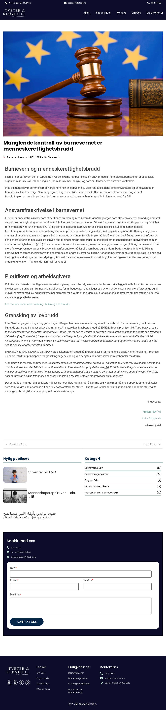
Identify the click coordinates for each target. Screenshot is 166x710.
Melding (15, 594)
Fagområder (103, 12)
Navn (13, 567)
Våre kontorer (155, 12)
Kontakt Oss (43, 683)
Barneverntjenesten (78, 678)
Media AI (92, 703)
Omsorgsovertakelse (78, 683)
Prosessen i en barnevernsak (75, 691)
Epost (14, 580)
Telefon (88, 580)
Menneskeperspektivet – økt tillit (51, 494)
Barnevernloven (15, 157)
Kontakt (121, 12)
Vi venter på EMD (42, 472)
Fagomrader (43, 678)
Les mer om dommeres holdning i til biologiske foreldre (37, 304)
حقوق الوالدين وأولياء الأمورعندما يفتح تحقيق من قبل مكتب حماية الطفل (29, 515)
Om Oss (136, 12)
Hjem (87, 12)
